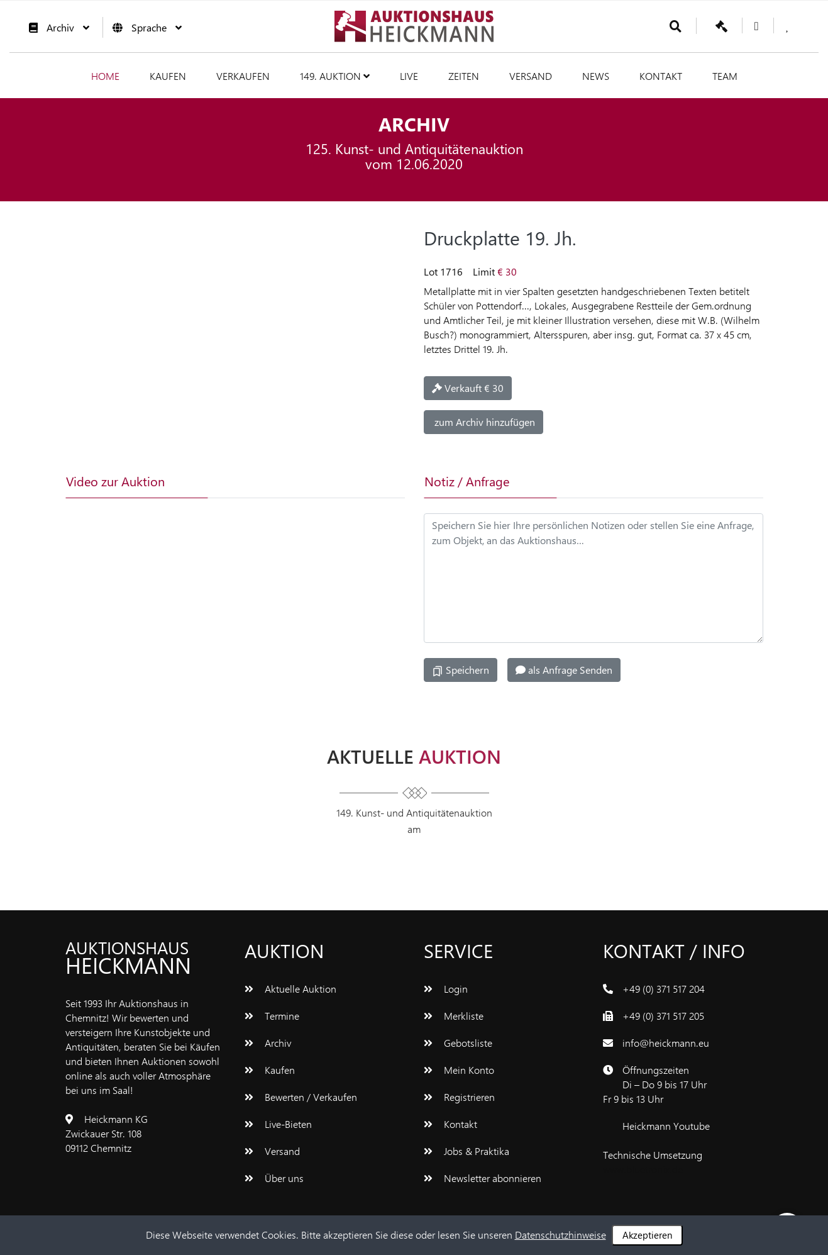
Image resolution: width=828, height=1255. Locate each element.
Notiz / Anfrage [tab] (466, 480)
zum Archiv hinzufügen (483, 421)
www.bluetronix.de (643, 1169)
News (595, 75)
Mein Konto (459, 1069)
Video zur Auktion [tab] (115, 480)
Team (724, 75)
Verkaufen (243, 75)
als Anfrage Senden (564, 669)
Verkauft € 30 (468, 387)
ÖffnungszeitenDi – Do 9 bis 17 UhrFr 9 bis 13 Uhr (655, 1084)
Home (105, 75)
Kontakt (660, 75)
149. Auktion (335, 75)
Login (446, 988)
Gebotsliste (458, 1042)
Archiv (56, 27)
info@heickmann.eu (665, 1042)
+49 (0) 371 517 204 (663, 988)
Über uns (274, 1178)
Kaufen (168, 75)
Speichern (460, 670)
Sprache (144, 27)
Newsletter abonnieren (482, 1178)
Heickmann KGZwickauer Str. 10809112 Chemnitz (106, 1133)
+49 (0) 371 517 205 (663, 1015)
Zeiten (463, 75)
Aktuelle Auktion (290, 988)
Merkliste (453, 1015)
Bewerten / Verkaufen (301, 1096)
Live (409, 75)
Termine (272, 1015)
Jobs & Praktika (466, 1150)
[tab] (266, 481)
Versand (530, 75)
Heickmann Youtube (666, 1125)
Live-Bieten (278, 1123)
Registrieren (459, 1096)
